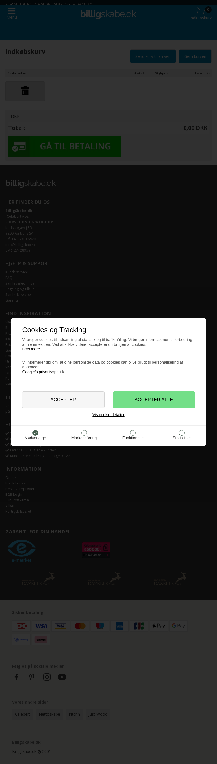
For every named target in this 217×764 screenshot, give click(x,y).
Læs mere (31, 349)
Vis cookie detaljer (108, 414)
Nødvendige (35, 438)
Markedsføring (84, 438)
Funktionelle (133, 438)
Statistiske (182, 438)
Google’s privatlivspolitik (43, 372)
